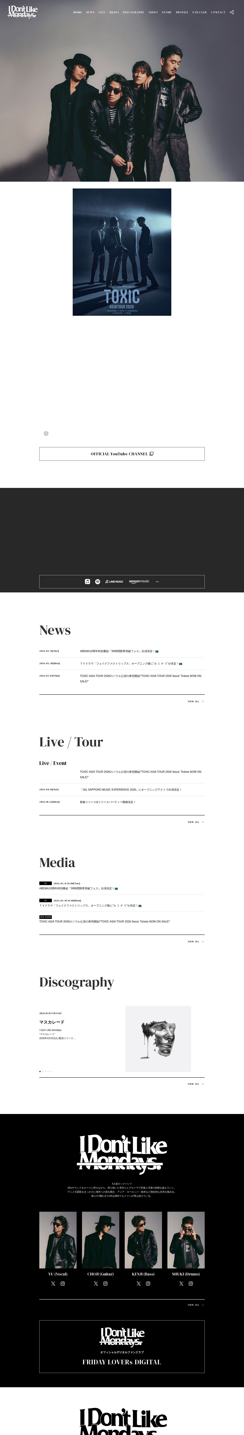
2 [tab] (42, 1071)
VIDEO (153, 12)
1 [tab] (40, 1071)
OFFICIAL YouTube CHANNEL (122, 454)
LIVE (102, 12)
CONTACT (218, 12)
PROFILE (182, 12)
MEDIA (114, 12)
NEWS (90, 12)
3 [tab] (45, 1071)
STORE (167, 12)
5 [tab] (51, 1071)
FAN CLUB (200, 12)
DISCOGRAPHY (134, 12)
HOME (77, 12)
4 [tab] (48, 1071)
